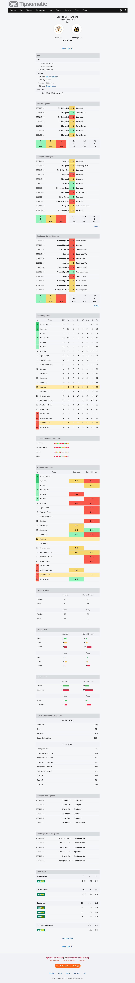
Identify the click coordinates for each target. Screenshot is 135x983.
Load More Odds (67, 938)
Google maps (51, 86)
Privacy (51, 973)
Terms (60, 973)
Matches (12, 10)
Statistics (68, 10)
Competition (40, 10)
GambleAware (54, 960)
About (68, 973)
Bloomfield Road (52, 77)
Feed (50, 10)
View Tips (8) (67, 48)
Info (84, 973)
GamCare (82, 960)
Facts (77, 10)
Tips (20, 10)
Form (85, 10)
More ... (96, 226)
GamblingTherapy (69, 960)
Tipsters (29, 10)
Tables (58, 10)
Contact (76, 973)
